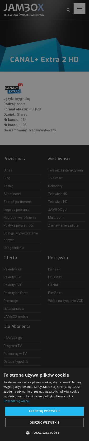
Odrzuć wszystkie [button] (44, 422)
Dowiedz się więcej (17, 401)
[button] (44, 433)
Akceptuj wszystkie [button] (44, 411)
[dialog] (44, 220)
